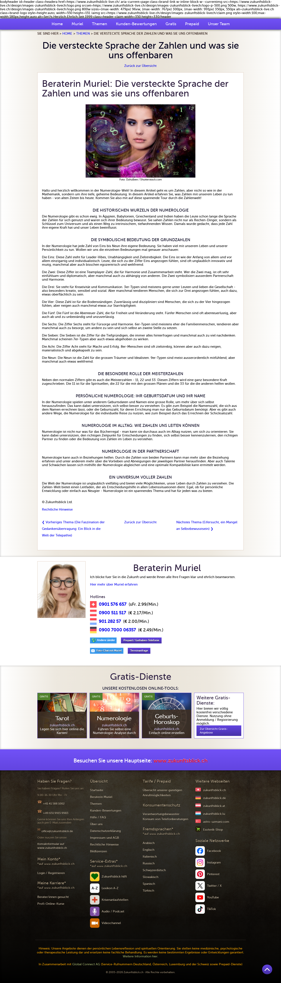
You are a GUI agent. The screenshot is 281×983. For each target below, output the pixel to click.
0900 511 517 (112, 613)
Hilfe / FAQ (98, 817)
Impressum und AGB (104, 837)
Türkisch (148, 890)
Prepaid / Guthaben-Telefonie (141, 640)
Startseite (96, 790)
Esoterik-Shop (213, 829)
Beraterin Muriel (101, 797)
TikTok (211, 909)
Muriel (77, 24)
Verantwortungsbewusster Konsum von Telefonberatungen (165, 816)
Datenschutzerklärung (105, 831)
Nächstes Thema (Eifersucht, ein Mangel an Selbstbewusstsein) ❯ (206, 525)
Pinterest (213, 874)
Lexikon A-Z (110, 888)
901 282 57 (110, 621)
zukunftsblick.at (214, 806)
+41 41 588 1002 (54, 803)
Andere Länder (106, 640)
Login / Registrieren (51, 873)
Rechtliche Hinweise (57, 509)
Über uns (96, 824)
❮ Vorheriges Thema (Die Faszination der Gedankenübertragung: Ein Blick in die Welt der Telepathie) (73, 528)
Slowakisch (150, 877)
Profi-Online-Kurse (50, 903)
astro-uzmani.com (216, 821)
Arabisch (149, 843)
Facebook (214, 851)
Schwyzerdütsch (154, 870)
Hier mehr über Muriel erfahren (114, 584)
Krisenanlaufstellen (115, 899)
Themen (99, 24)
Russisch (149, 863)
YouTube (213, 897)
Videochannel (111, 923)
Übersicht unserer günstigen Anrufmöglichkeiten (162, 793)
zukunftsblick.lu (214, 814)
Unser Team (219, 24)
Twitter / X (214, 885)
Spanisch (149, 883)
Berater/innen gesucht (53, 897)
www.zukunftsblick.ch (180, 761)
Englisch (148, 849)
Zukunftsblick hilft (114, 876)
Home (57, 24)
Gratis (171, 24)
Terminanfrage (139, 650)
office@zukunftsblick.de (57, 831)
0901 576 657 (112, 604)
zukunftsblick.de (214, 798)
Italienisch (150, 856)
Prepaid (192, 24)
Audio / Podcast (113, 911)
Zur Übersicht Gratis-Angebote (214, 730)
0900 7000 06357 (117, 630)
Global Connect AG (86, 964)
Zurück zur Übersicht (140, 66)
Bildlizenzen (98, 851)
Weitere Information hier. (140, 956)
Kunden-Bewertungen (136, 24)
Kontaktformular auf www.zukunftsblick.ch (52, 845)
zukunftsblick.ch (214, 790)
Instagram (214, 862)
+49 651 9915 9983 (55, 813)
